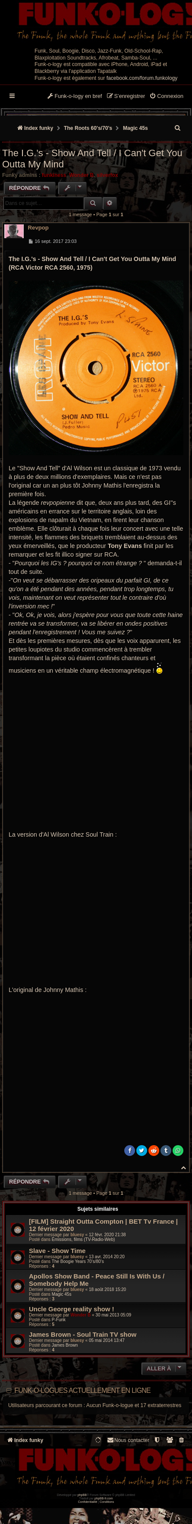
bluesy (77, 1234)
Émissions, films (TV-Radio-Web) (83, 1239)
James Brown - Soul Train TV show (82, 1334)
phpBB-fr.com (103, 1498)
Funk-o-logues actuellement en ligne (82, 1390)
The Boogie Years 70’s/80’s (78, 1261)
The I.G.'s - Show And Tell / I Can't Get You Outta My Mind (92, 159)
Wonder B (81, 175)
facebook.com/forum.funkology (142, 78)
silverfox (107, 175)
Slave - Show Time (57, 1250)
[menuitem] (166, 97)
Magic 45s (62, 1294)
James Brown (65, 1345)
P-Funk (59, 1319)
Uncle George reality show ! (71, 1309)
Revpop (38, 227)
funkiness (54, 175)
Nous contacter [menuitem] (128, 1440)
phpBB (82, 1494)
